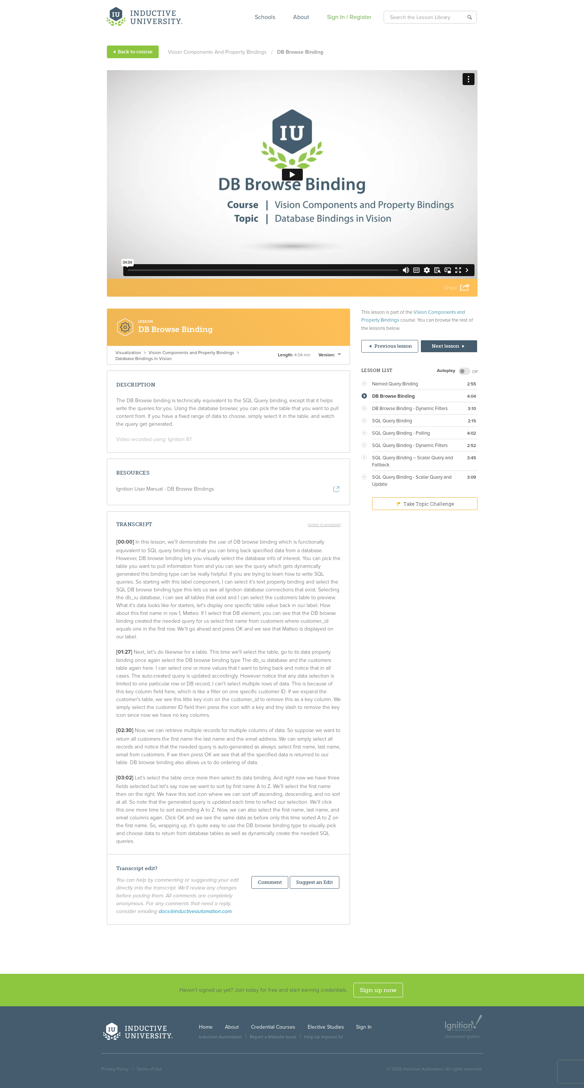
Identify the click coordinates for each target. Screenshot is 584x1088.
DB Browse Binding (393, 396)
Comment (270, 882)
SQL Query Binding (392, 421)
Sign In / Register (349, 17)
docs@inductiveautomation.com (195, 911)
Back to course (132, 51)
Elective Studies (326, 1027)
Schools (265, 17)
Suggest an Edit (314, 882)
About (301, 17)
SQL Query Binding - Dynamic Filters (410, 445)
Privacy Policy (114, 1069)
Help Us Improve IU (323, 1036)
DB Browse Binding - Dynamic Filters (410, 409)
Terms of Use (149, 1069)
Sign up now (378, 990)
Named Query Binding (395, 384)
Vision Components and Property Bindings (217, 52)
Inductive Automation (220, 1036)
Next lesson (448, 346)
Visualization (128, 352)
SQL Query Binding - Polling (401, 433)
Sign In (364, 1027)
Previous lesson (390, 346)
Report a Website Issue (273, 1036)
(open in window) (324, 524)
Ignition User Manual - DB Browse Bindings (165, 489)
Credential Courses (273, 1027)
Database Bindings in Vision (143, 358)
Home (206, 1027)
